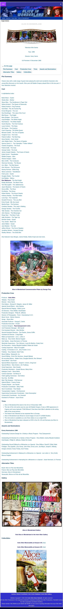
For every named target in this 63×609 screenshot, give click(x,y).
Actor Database (36, 594)
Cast (16, 69)
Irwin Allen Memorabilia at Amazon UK (29, 547)
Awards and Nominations (48, 69)
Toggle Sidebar (5, 20)
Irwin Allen (11, 297)
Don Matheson (6, 180)
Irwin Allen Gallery (46, 594)
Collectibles (27, 72)
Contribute (24, 594)
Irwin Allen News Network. (35, 598)
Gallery (19, 72)
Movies (8, 18)
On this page (8, 66)
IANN (3, 4)
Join (29, 594)
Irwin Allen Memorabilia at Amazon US (29, 542)
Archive (13, 594)
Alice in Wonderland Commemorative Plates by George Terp (31, 289)
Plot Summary (7, 69)
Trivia (35, 69)
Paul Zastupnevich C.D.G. (22, 326)
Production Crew (25, 69)
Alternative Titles (8, 72)
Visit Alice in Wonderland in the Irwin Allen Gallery (31, 534)
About (18, 594)
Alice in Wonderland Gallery (31, 530)
